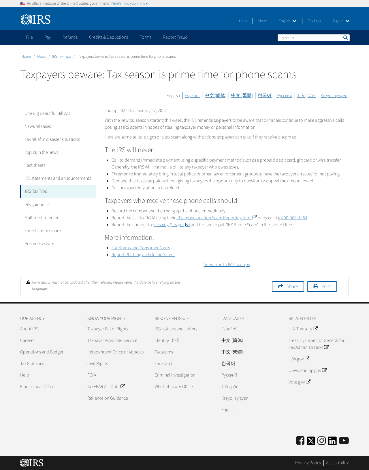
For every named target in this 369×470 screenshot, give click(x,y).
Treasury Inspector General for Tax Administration (316, 344)
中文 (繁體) (242, 95)
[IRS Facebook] (300, 441)
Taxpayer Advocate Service (112, 340)
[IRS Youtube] (344, 441)
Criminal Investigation (175, 375)
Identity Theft (167, 340)
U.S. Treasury (303, 329)
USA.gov (299, 359)
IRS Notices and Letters (176, 329)
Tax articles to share (43, 230)
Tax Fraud (163, 363)
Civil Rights (97, 363)
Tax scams (164, 352)
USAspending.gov (307, 370)
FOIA (91, 375)
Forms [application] (145, 37)
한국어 (265, 95)
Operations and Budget (41, 352)
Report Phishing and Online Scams (143, 255)
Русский (284, 95)
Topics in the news (41, 152)
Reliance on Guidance (107, 398)
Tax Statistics (32, 363)
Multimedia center (42, 217)
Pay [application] (47, 37)
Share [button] (292, 286)
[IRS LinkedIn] (332, 443)
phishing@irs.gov (171, 225)
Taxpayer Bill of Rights (107, 329)
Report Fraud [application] (175, 37)
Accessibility (337, 463)
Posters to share (39, 243)
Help (243, 21)
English (287, 21)
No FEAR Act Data (106, 386)
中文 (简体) (215, 95)
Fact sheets (35, 165)
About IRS (29, 329)
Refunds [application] (70, 37)
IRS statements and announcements (58, 178)
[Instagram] (321, 441)
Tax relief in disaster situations (52, 139)
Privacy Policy (308, 463)
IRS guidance (37, 204)
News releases (38, 126)
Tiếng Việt (306, 95)
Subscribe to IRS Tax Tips (227, 264)
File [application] (29, 37)
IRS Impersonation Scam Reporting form (216, 218)
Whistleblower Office (174, 386)
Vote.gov (299, 382)
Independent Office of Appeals (115, 352)
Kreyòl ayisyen (334, 95)
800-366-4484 (294, 218)
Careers (27, 340)
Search (345, 37)
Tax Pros (314, 21)
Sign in (341, 21)
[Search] (314, 37)
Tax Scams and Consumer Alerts (141, 248)
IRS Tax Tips (61, 56)
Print (326, 286)
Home (26, 56)
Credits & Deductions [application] (108, 37)
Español (192, 95)
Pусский (229, 375)
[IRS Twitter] (311, 443)
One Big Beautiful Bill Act (47, 113)
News (262, 21)
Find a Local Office (37, 386)
